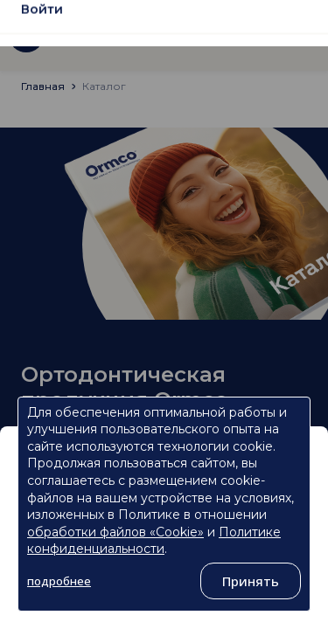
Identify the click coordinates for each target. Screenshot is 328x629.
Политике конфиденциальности (154, 540)
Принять (250, 581)
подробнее (59, 581)
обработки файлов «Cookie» (115, 532)
